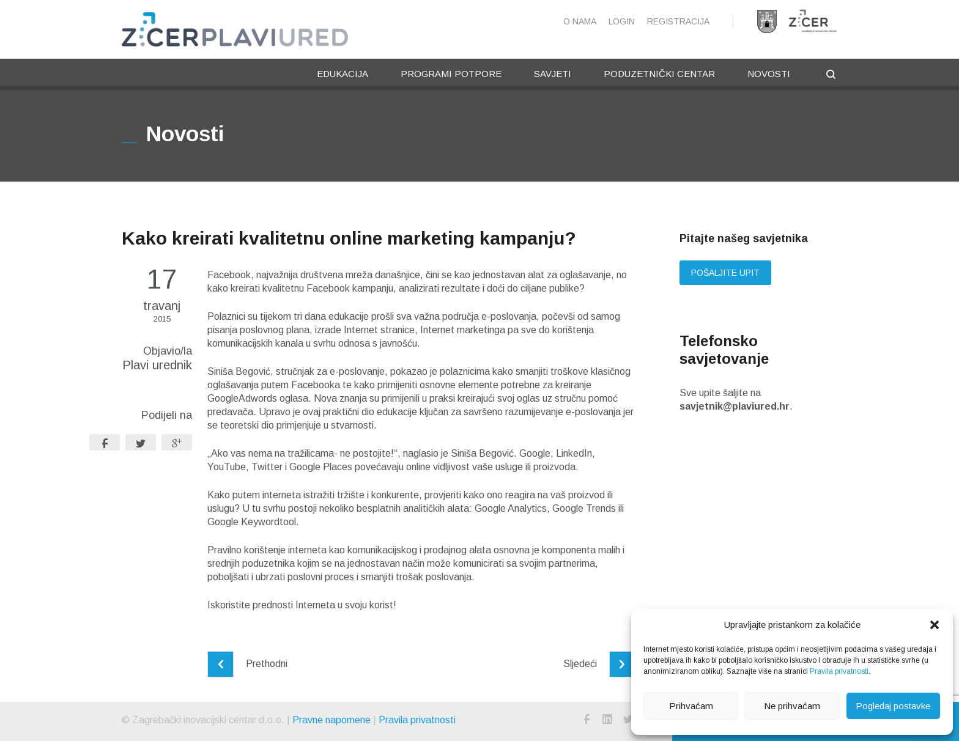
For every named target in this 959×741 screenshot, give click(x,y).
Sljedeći (599, 663)
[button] (934, 625)
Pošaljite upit (725, 273)
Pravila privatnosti (839, 671)
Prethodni (247, 663)
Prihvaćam (691, 706)
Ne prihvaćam (792, 706)
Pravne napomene (331, 720)
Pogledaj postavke (893, 706)
